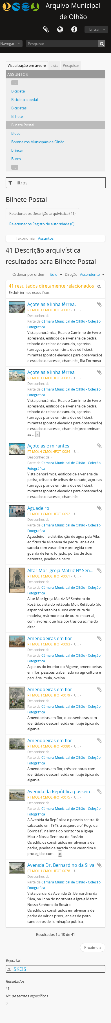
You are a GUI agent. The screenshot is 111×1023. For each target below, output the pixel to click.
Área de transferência (46, 30)
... (15, 82)
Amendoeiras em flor (49, 638)
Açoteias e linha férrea (51, 372)
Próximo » (92, 947)
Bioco (16, 133)
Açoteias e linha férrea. (51, 304)
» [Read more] (37, 434)
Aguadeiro (38, 508)
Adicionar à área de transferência (99, 304)
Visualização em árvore (27, 65)
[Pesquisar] (65, 43)
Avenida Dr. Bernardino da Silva (60, 865)
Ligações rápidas (74, 30)
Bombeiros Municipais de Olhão (38, 141)
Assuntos (46, 238)
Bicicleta (18, 91)
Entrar (94, 29)
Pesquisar (71, 65)
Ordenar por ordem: (29, 274)
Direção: (71, 274)
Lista (54, 65)
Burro (16, 158)
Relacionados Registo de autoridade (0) (41, 223)
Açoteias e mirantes (48, 446)
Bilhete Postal (22, 124)
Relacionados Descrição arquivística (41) (42, 213)
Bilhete (17, 116)
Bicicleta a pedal (24, 99)
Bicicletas (18, 108)
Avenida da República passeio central (66, 791)
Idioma (60, 30)
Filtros (18, 183)
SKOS (16, 968)
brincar (17, 150)
